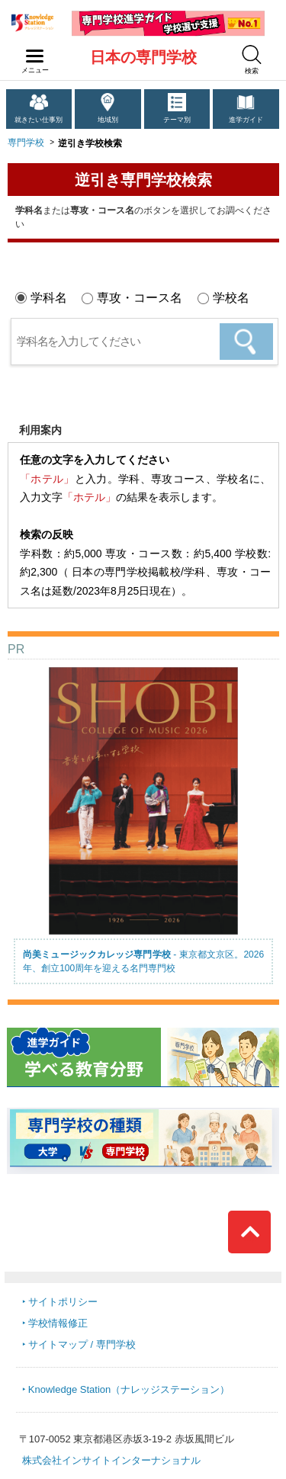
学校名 (231, 298)
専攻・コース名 (139, 298)
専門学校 (26, 142)
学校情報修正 (58, 1323)
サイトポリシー (63, 1301)
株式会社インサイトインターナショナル (111, 1460)
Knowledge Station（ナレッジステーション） (129, 1389)
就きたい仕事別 (38, 120)
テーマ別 (177, 120)
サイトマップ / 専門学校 (82, 1344)
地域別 (108, 120)
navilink (31, 52)
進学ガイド (246, 120)
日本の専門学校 (143, 57)
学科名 (49, 298)
